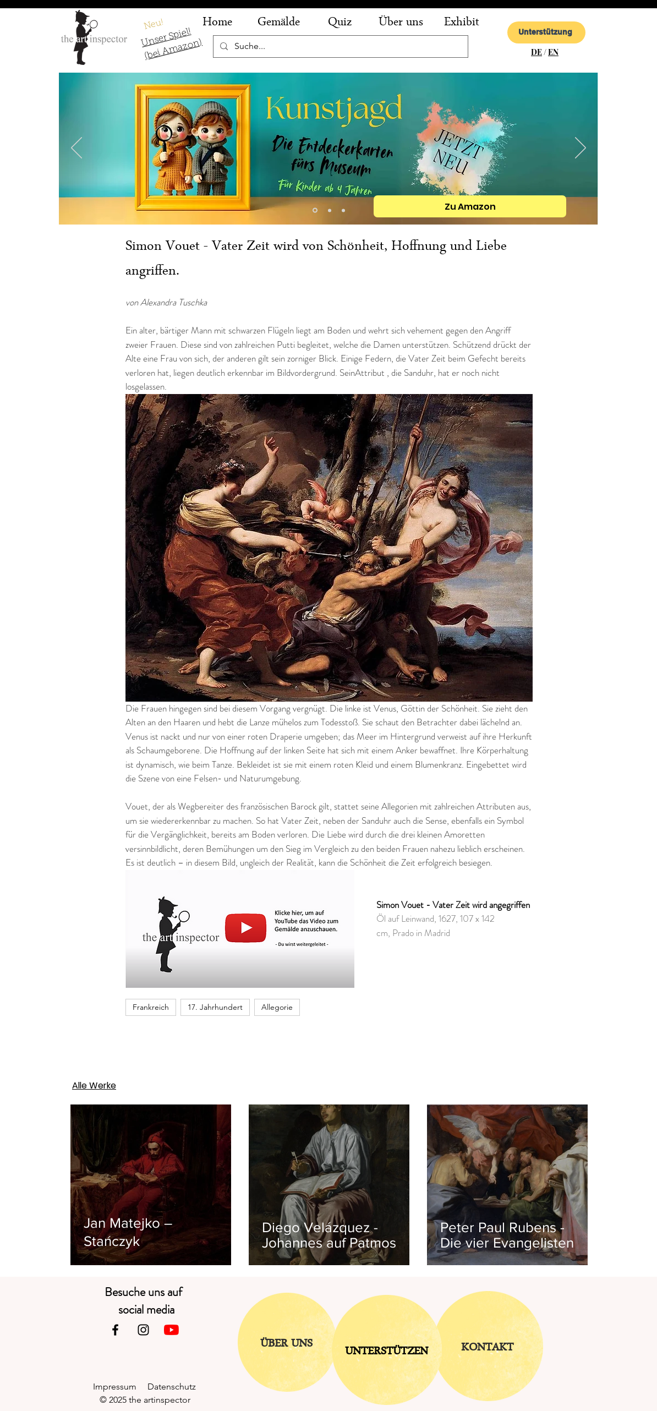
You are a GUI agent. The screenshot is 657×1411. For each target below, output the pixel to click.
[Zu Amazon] (470, 206)
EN (553, 52)
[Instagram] (143, 1329)
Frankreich (151, 1007)
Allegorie (277, 1007)
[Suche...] (339, 46)
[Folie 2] (329, 210)
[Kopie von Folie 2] (315, 210)
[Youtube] (171, 1329)
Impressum (120, 1386)
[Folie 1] (343, 210)
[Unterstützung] (546, 32)
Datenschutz (176, 1386)
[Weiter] (580, 148)
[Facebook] (115, 1329)
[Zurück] (76, 148)
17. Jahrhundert (215, 1007)
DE (536, 52)
